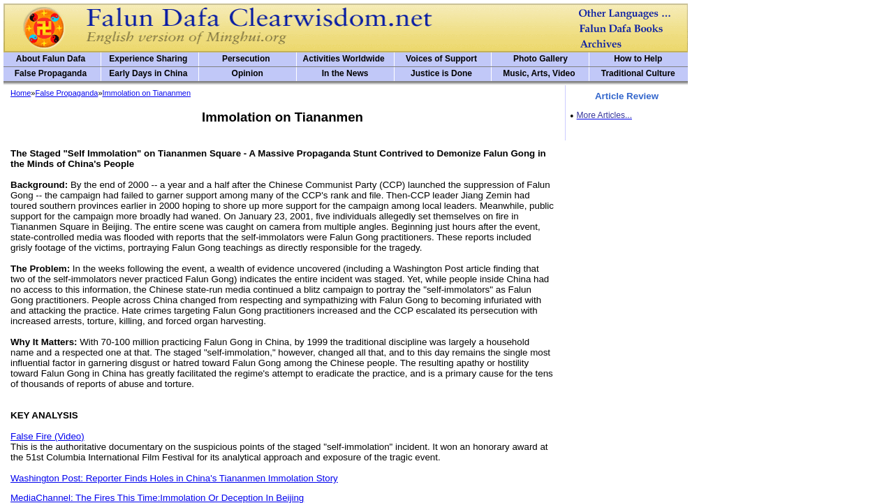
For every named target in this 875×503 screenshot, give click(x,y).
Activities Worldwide (344, 59)
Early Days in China (148, 73)
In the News (345, 73)
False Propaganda (51, 73)
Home (20, 93)
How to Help (638, 59)
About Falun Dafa (50, 59)
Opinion (247, 73)
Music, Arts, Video (539, 73)
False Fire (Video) (47, 436)
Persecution (246, 59)
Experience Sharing (148, 59)
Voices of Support (441, 59)
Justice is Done (441, 73)
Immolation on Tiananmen (147, 93)
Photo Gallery (540, 59)
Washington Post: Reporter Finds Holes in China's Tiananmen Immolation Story (174, 478)
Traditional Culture (638, 73)
